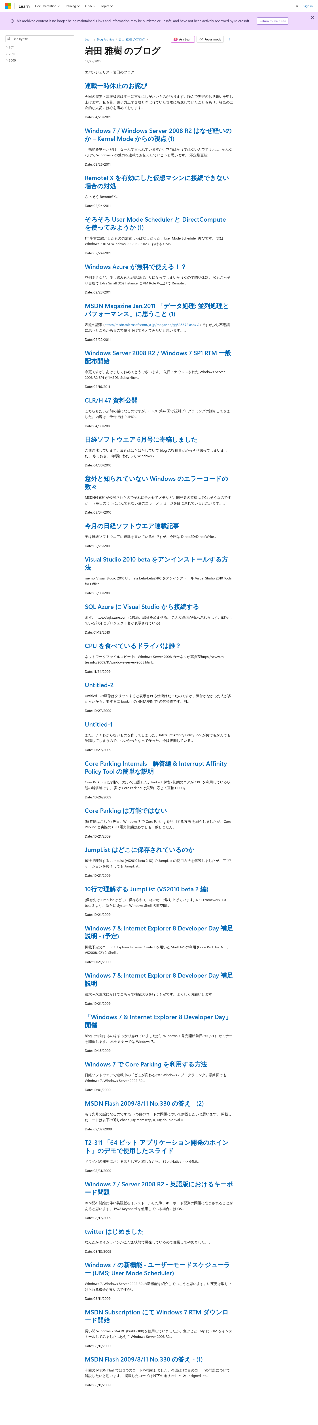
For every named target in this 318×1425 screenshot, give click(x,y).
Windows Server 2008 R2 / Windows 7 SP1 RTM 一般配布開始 (158, 357)
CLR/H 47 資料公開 (111, 400)
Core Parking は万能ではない (126, 810)
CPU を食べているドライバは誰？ (133, 645)
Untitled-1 (99, 724)
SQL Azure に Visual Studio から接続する (142, 606)
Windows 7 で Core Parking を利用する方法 (146, 1064)
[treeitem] (39, 47)
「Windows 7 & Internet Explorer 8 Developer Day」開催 (158, 1021)
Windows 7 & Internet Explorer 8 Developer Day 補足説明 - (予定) (159, 932)
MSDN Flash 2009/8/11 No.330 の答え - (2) (144, 1103)
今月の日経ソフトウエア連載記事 (132, 526)
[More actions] (229, 39)
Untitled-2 (99, 685)
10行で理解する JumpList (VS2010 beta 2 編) (146, 889)
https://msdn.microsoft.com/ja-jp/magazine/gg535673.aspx (150, 324)
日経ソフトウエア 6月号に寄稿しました (141, 439)
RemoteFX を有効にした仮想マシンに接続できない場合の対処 (157, 181)
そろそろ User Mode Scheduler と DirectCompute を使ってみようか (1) (155, 223)
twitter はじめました (114, 1231)
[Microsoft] (8, 6)
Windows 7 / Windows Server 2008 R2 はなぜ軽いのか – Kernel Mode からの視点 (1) (158, 134)
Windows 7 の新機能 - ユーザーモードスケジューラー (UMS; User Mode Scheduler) (157, 1268)
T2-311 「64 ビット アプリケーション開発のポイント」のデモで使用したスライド (157, 1146)
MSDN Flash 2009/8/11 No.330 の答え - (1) (144, 1359)
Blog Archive (105, 39)
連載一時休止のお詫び (116, 85)
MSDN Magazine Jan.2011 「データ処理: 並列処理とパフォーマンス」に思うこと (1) (157, 309)
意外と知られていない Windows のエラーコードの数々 (156, 482)
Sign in (308, 6)
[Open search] (297, 6)
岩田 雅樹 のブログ (132, 39)
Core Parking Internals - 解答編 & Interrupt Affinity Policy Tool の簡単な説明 (156, 767)
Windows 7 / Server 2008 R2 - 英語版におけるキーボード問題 (159, 1188)
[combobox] (39, 38)
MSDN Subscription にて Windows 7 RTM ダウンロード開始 (157, 1316)
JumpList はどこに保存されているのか (140, 849)
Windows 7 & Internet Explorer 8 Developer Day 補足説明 (159, 979)
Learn (88, 39)
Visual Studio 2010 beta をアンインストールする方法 (156, 563)
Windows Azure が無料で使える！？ (136, 266)
